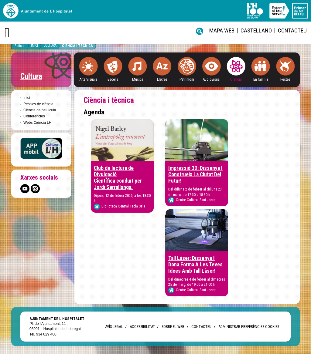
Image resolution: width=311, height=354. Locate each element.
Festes (285, 79)
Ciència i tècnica (77, 46)
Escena (113, 79)
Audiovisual (211, 79)
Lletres (162, 79)
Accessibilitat (142, 326)
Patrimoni (186, 79)
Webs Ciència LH (37, 122)
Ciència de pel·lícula (39, 110)
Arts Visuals (88, 79)
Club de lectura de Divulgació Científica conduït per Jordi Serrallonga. (118, 177)
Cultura (49, 45)
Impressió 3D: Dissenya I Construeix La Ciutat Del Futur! (195, 174)
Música (137, 79)
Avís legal (114, 326)
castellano (256, 30)
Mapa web (221, 30)
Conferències (34, 116)
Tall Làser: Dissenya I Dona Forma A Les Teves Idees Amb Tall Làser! (195, 264)
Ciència (236, 79)
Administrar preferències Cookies (248, 326)
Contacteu (292, 30)
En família (260, 79)
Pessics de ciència (38, 104)
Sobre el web (173, 326)
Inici (34, 45)
